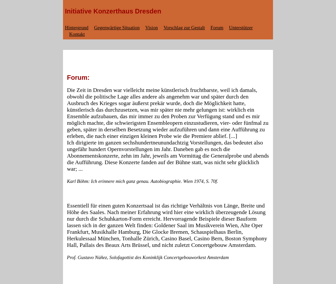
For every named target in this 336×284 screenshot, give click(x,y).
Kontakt (77, 34)
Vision (151, 27)
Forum (217, 27)
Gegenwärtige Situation (117, 27)
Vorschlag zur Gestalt (184, 27)
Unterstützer (241, 27)
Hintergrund (76, 27)
